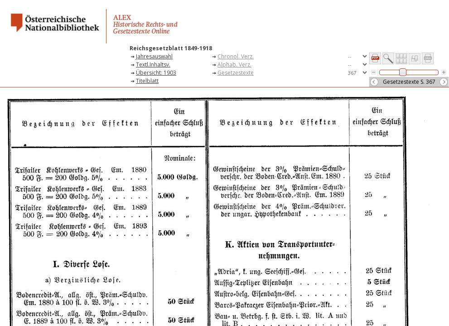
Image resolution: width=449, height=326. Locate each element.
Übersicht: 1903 (156, 73)
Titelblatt (147, 81)
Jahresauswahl (154, 56)
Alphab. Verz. (234, 64)
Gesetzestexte (235, 73)
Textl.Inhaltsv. (153, 64)
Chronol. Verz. (235, 56)
